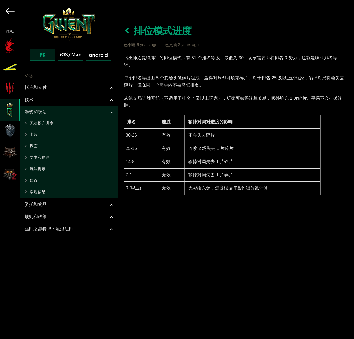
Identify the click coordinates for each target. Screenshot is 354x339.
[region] (59, 169)
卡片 (34, 134)
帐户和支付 (36, 87)
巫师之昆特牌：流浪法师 (49, 228)
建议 (34, 180)
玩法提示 (37, 169)
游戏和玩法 (36, 112)
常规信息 (37, 192)
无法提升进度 (41, 123)
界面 (34, 146)
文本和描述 (39, 157)
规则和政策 (36, 216)
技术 (29, 99)
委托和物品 (36, 204)
